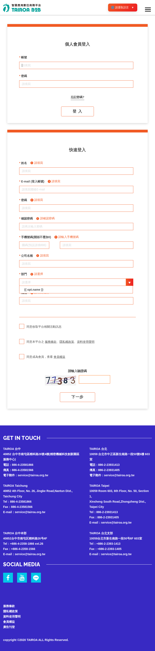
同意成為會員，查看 (42, 359)
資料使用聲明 (86, 341)
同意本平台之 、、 (57, 344)
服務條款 (51, 341)
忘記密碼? (77, 97)
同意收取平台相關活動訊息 (40, 329)
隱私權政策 (66, 341)
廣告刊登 (9, 627)
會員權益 (59, 356)
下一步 (77, 397)
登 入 (77, 111)
